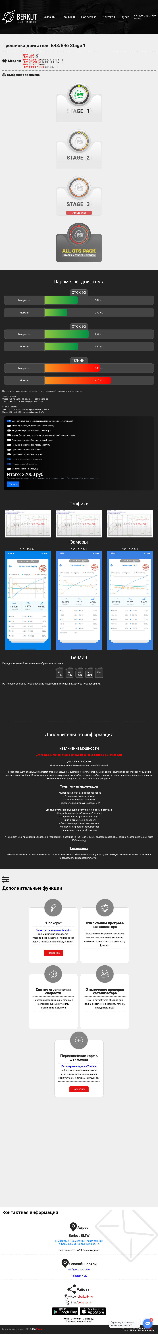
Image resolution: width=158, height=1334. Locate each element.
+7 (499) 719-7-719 (79, 1269)
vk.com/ (81, 1296)
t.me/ (81, 1302)
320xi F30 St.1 (28, 599)
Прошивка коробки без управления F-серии (33, 440)
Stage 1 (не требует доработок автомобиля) (33, 426)
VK (85, 1275)
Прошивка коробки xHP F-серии (27, 449)
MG (34, 1329)
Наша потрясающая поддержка (27, 459)
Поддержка (88, 17)
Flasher (39, 1329)
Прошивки (68, 17)
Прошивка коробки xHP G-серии (27, 454)
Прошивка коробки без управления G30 (31, 445)
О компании (47, 17)
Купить (125, 17)
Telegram (138, 18)
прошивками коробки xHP (86, 803)
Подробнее (53, 952)
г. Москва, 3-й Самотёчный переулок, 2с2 (79, 1240)
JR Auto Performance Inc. (142, 1330)
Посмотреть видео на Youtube (53, 930)
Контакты (109, 17)
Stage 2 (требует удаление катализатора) (31, 430)
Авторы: (125, 1330)
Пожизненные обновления (24, 464)
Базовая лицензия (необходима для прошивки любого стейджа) (42, 421)
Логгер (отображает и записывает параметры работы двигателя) (43, 435)
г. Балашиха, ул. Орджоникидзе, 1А (79, 1244)
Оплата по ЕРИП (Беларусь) (25, 469)
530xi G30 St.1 (79, 599)
